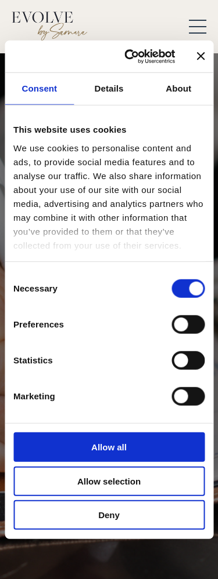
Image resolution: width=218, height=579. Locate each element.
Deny (109, 515)
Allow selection (109, 481)
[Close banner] (200, 56)
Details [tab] (109, 88)
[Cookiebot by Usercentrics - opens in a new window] (130, 56)
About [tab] (178, 88)
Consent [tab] (39, 88)
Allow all (109, 447)
